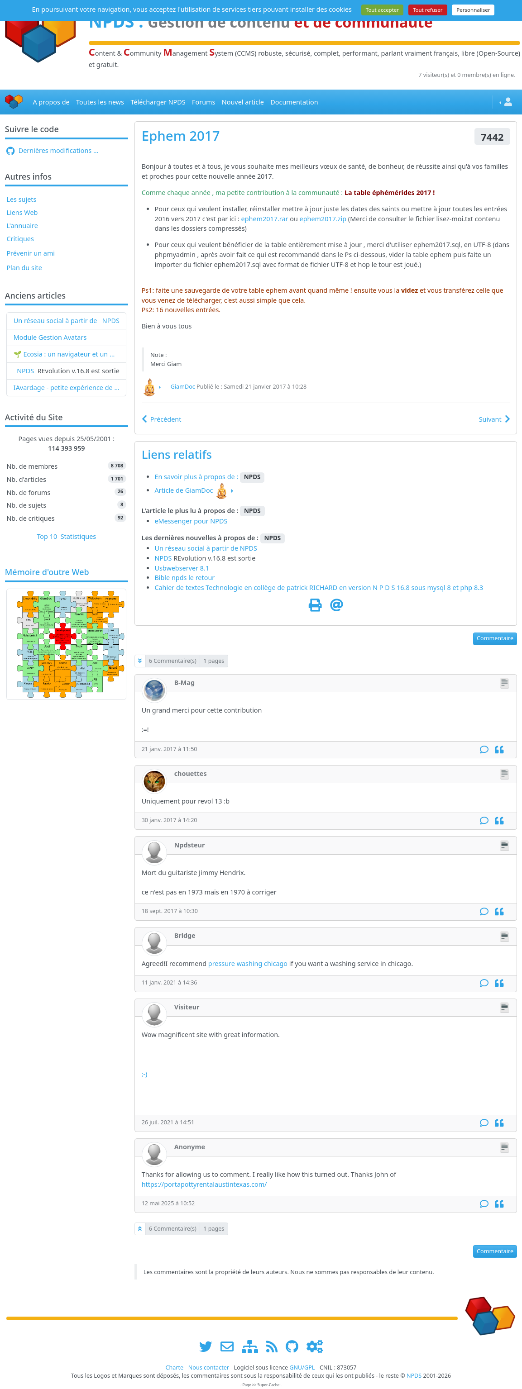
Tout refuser (428, 9)
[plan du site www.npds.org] (253, 1346)
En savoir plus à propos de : (197, 476)
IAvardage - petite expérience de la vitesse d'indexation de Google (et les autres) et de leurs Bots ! (67, 387)
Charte (174, 1367)
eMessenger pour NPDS (190, 521)
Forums (203, 102)
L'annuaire (22, 225)
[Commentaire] (484, 750)
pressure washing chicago (247, 963)
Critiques (20, 238)
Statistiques (78, 536)
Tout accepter (382, 9)
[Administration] (314, 1346)
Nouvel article (243, 102)
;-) (145, 1074)
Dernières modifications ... (52, 150)
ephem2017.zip (323, 218)
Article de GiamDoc (183, 490)
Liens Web (22, 212)
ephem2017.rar (264, 218)
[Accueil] (14, 102)
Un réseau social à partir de (55, 320)
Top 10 (47, 536)
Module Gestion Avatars (50, 337)
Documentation (294, 102)
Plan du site (24, 267)
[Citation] (499, 750)
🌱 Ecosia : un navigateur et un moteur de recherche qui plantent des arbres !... (67, 354)
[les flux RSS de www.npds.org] (275, 1346)
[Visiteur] (154, 1014)
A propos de (51, 102)
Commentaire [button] (495, 638)
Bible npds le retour (184, 577)
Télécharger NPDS (157, 102)
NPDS (111, 320)
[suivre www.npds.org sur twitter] (209, 1346)
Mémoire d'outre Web (47, 572)
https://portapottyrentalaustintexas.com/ (204, 1184)
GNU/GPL (302, 1367)
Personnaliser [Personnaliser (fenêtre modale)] (473, 9)
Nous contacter (208, 1367)
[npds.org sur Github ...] (295, 1346)
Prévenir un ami (30, 253)
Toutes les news (100, 102)
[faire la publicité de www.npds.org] (230, 1346)
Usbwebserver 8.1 (181, 568)
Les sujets (21, 199)
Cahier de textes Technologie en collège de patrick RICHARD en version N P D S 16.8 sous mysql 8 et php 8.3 (318, 587)
